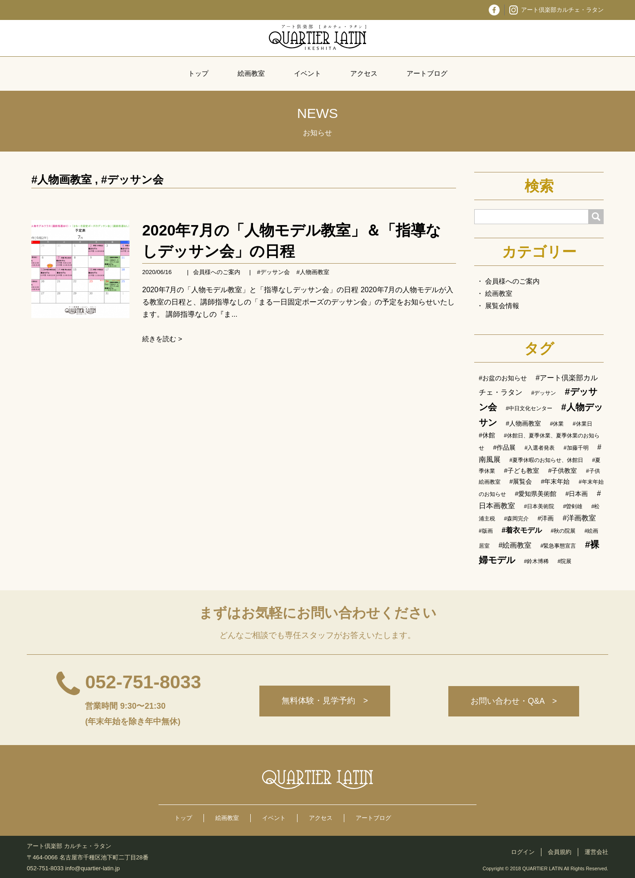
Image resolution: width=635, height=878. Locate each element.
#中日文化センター (529, 408)
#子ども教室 (521, 470)
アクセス (363, 73)
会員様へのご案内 (216, 272)
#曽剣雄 (573, 506)
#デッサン (543, 393)
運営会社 (596, 852)
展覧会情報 (502, 305)
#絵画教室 (514, 545)
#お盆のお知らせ (503, 378)
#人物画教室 (61, 179)
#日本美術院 (539, 506)
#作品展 (504, 447)
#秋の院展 (563, 531)
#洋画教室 (579, 518)
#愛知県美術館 (535, 493)
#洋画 (546, 518)
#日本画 (577, 493)
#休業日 (582, 424)
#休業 (557, 424)
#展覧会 (520, 481)
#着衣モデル (521, 530)
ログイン (523, 852)
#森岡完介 (516, 518)
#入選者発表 (540, 448)
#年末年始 (555, 481)
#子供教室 (562, 470)
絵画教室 (251, 73)
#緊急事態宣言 (558, 546)
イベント (307, 73)
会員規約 (559, 852)
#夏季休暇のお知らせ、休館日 (546, 460)
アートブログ (427, 73)
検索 (539, 186)
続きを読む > (162, 339)
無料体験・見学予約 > (323, 701)
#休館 (487, 435)
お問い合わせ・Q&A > (513, 701)
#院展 (565, 561)
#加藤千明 (576, 448)
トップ (198, 73)
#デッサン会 (132, 179)
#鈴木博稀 (536, 561)
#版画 (486, 531)
